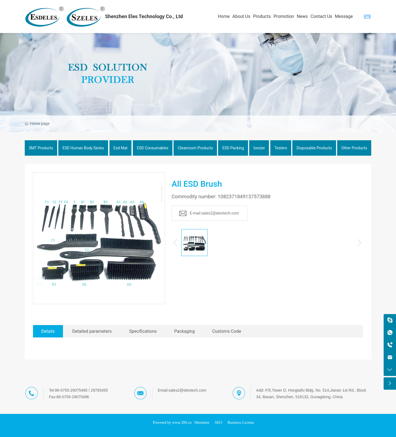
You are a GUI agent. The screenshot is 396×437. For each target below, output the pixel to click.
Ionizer (259, 148)
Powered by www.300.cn (172, 422)
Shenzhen (201, 422)
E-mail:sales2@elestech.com (214, 213)
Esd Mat (121, 148)
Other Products (354, 148)
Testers (280, 148)
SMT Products (41, 148)
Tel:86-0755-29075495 (68, 390)
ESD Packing (233, 148)
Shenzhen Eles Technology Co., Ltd (144, 16)
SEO (218, 422)
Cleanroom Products (195, 148)
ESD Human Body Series (83, 148)
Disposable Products (314, 148)
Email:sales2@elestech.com (182, 390)
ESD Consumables (153, 148)
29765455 (99, 390)
